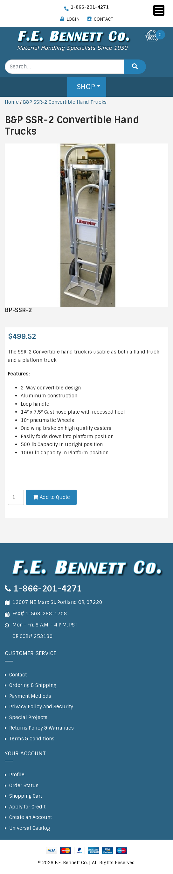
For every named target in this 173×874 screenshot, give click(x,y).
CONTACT (103, 19)
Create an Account (30, 817)
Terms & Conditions (31, 739)
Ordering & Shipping (32, 685)
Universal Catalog (29, 828)
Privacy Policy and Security (41, 706)
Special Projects (28, 717)
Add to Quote (55, 497)
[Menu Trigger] (158, 10)
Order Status (23, 785)
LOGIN (73, 19)
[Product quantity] (16, 497)
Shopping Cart (25, 796)
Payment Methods (30, 696)
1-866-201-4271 (90, 7)
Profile (16, 775)
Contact (18, 675)
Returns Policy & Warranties (41, 728)
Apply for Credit (27, 807)
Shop (86, 86)
